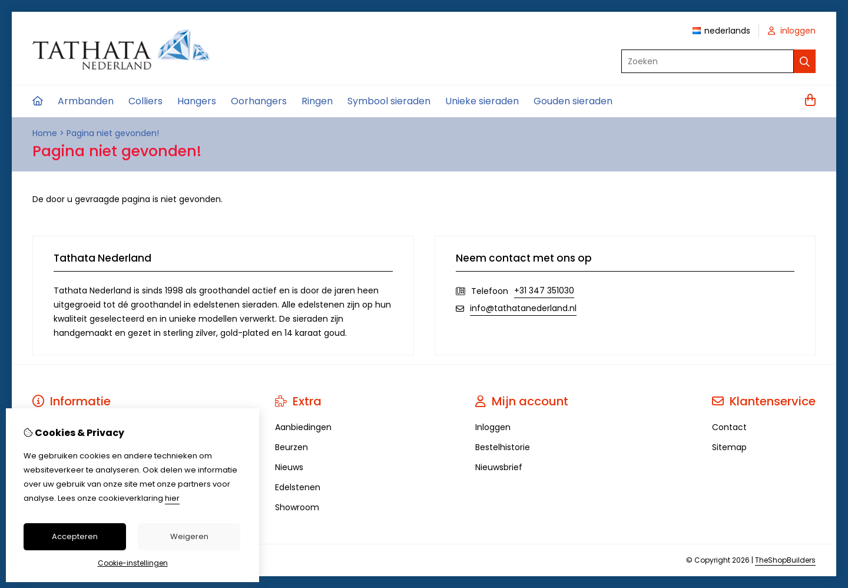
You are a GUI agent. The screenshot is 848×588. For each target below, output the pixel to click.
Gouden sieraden (573, 101)
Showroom (297, 507)
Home (44, 133)
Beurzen (291, 447)
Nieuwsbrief (498, 467)
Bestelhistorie (502, 447)
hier (172, 498)
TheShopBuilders (785, 560)
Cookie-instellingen (133, 563)
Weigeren (189, 536)
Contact (729, 427)
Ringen (317, 101)
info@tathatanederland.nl (523, 308)
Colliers (145, 101)
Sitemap (729, 447)
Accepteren (75, 536)
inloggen (792, 31)
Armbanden (86, 101)
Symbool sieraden (388, 101)
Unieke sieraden (482, 101)
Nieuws (289, 467)
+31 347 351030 (544, 290)
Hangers (196, 101)
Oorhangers (259, 101)
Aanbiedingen (303, 427)
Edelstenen (297, 487)
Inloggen (493, 427)
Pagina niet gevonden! (113, 133)
